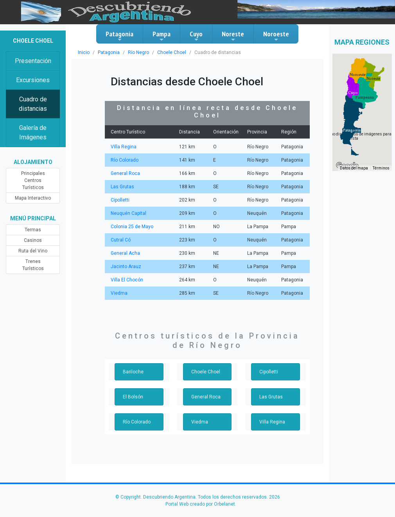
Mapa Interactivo (33, 198)
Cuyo (196, 36)
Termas (33, 229)
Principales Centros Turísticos (33, 180)
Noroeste (276, 36)
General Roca (125, 173)
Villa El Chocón (127, 280)
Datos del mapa (354, 168)
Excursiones (33, 80)
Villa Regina (123, 147)
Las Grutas (122, 186)
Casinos (33, 240)
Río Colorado (124, 160)
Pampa (162, 36)
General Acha (125, 253)
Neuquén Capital (128, 213)
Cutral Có (121, 240)
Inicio (84, 52)
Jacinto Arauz (126, 266)
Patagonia (119, 36)
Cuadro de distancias (33, 103)
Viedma (119, 293)
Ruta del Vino (32, 251)
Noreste (233, 36)
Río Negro (138, 52)
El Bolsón (133, 397)
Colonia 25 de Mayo (132, 226)
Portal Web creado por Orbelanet (200, 504)
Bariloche (133, 372)
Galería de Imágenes (33, 132)
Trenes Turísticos (33, 265)
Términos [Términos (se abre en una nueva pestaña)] (381, 168)
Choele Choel (171, 52)
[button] (352, 130)
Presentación (33, 61)
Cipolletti (120, 200)
